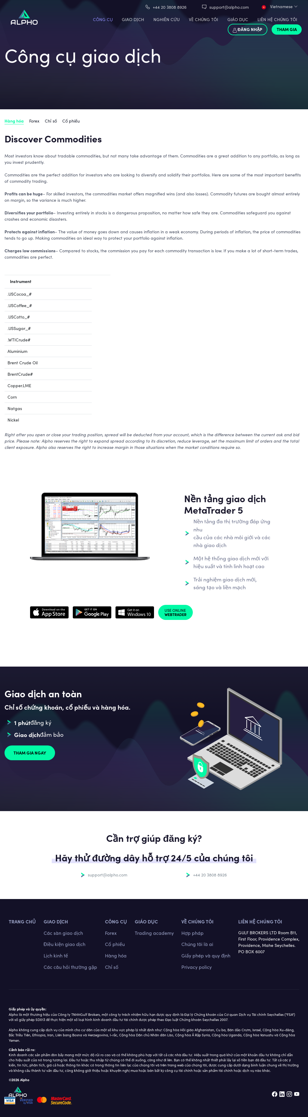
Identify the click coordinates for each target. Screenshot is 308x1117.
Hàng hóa (14, 121)
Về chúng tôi (197, 921)
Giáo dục (237, 19)
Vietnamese (277, 6)
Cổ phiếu (71, 121)
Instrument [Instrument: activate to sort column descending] (20, 281)
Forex (34, 121)
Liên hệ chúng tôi (260, 921)
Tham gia (287, 29)
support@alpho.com (229, 7)
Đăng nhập (247, 29)
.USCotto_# (19, 317)
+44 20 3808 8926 (169, 7)
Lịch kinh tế (56, 955)
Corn (12, 397)
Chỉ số (51, 121)
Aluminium (17, 351)
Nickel (13, 420)
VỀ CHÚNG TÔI (203, 19)
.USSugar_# (19, 328)
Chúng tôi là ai (197, 944)
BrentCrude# (20, 374)
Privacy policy (196, 967)
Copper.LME (19, 385)
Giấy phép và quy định (205, 955)
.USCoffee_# (20, 305)
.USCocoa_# (20, 294)
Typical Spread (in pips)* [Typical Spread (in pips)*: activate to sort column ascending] (72, 281)
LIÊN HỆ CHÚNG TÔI (277, 19)
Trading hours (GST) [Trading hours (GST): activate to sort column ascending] (226, 281)
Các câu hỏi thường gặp (70, 967)
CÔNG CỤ (103, 19)
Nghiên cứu (166, 19)
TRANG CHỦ (22, 921)
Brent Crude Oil (23, 363)
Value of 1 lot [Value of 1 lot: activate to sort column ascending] (123, 281)
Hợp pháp (192, 933)
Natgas (15, 408)
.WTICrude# (19, 340)
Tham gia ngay (30, 753)
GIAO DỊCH (133, 19)
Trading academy (154, 933)
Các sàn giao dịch (63, 933)
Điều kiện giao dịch (64, 944)
